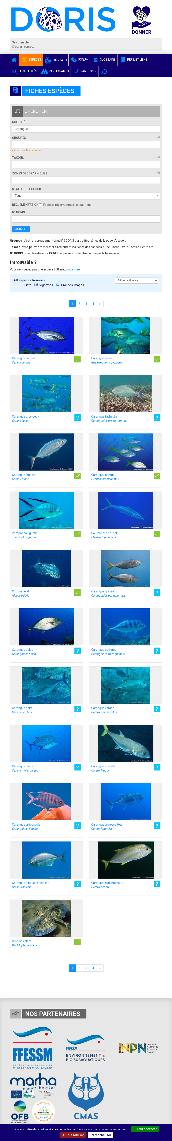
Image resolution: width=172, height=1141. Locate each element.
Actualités (24, 71)
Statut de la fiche (27, 189)
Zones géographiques (29, 173)
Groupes (19, 137)
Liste (25, 285)
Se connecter (21, 42)
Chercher (20, 228)
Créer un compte (23, 46)
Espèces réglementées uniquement (65, 204)
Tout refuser (73, 1135)
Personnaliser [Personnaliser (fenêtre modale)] (100, 1135)
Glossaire (104, 59)
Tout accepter (145, 1129)
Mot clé (18, 122)
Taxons (18, 157)
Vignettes (43, 285)
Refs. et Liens (133, 59)
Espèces (30, 59)
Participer (84, 71)
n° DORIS (18, 212)
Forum (79, 59)
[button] (103, 71)
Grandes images (70, 285)
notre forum (74, 269)
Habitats (56, 60)
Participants (55, 71)
